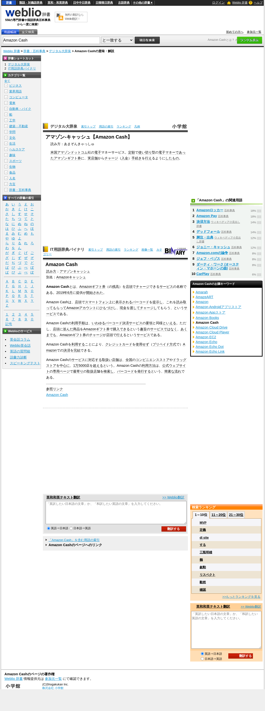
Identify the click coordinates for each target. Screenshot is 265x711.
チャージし (148, 308)
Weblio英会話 (20, 345)
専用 (56, 371)
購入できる (121, 329)
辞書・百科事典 (34, 51)
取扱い (107, 360)
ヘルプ (258, 2)
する (203, 545)
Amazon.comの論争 (212, 253)
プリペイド (161, 344)
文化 (12, 138)
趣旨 (143, 329)
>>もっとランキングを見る (241, 596)
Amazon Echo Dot (210, 347)
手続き (137, 158)
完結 (77, 350)
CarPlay (202, 274)
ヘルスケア (17, 149)
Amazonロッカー (209, 210)
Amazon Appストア (211, 312)
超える (98, 365)
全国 (129, 360)
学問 (12, 132)
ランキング (124, 126)
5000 (82, 365)
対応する (95, 360)
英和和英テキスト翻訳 (63, 497)
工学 (12, 120)
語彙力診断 (18, 357)
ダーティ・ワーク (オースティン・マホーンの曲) (217, 266)
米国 (53, 152)
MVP (203, 522)
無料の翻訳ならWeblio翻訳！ (74, 17)
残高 (115, 287)
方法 (152, 365)
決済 (66, 350)
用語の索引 (106, 126)
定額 (131, 152)
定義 (203, 530)
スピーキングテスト (25, 363)
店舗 (115, 360)
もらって (59, 308)
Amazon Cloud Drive (212, 327)
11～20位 (218, 515)
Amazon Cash (57, 395)
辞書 (9, 2)
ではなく (170, 329)
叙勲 (203, 567)
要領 (149, 323)
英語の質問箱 (20, 351)
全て (7, 80)
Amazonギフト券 (92, 287)
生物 (12, 167)
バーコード (140, 302)
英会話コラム (20, 339)
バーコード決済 (117, 323)
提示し (158, 302)
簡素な (169, 371)
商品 (76, 329)
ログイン (218, 2)
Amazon (72, 308)
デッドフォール (208, 231)
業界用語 (15, 91)
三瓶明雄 (206, 552)
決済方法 (203, 222)
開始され (93, 293)
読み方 (51, 271)
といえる (169, 323)
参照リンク (54, 389)
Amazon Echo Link (210, 351)
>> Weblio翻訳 (173, 497)
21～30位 (236, 515)
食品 (12, 172)
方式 (172, 344)
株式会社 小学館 (52, 688)
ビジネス (15, 85)
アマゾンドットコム (72, 152)
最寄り (78, 371)
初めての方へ (235, 32)
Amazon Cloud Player (212, 332)
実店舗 (93, 158)
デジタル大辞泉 (60, 51)
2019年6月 (64, 293)
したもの (172, 158)
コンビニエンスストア (152, 360)
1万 (75, 365)
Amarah (202, 292)
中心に (65, 365)
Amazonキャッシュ (71, 277)
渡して (135, 308)
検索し (109, 371)
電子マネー (167, 152)
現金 (123, 308)
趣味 (12, 155)
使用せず (142, 344)
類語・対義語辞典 (30, 2)
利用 (74, 323)
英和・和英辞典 (58, 2)
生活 (12, 143)
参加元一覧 (254, 32)
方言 (12, 184)
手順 (81, 323)
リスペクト (207, 575)
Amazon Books (207, 318)
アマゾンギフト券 (67, 158)
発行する (144, 371)
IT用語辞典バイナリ (67, 249)
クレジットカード (118, 344)
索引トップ (88, 126)
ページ (65, 371)
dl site (204, 537)
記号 (8, 324)
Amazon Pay (206, 216)
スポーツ (15, 161)
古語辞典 (124, 2)
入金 (124, 158)
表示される (123, 302)
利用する (78, 344)
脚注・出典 (204, 237)
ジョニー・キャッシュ (213, 247)
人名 (12, 178)
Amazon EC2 (206, 337)
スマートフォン (97, 302)
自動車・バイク (20, 109)
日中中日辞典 (82, 2)
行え (148, 158)
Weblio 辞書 (240, 2)
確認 (203, 589)
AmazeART (204, 297)
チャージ (111, 158)
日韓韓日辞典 (104, 2)
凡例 (137, 126)
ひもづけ (106, 308)
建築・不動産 (18, 126)
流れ (177, 371)
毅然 (203, 582)
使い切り (145, 152)
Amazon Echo (206, 342)
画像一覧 (147, 249)
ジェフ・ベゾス (208, 258)
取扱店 (92, 371)
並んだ (68, 329)
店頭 (129, 287)
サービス (166, 287)
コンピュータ (18, 97)
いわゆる (98, 323)
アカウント (87, 308)
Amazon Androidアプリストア (219, 307)
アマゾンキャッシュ (75, 271)
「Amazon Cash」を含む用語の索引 (74, 544)
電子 (97, 152)
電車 (12, 103)
